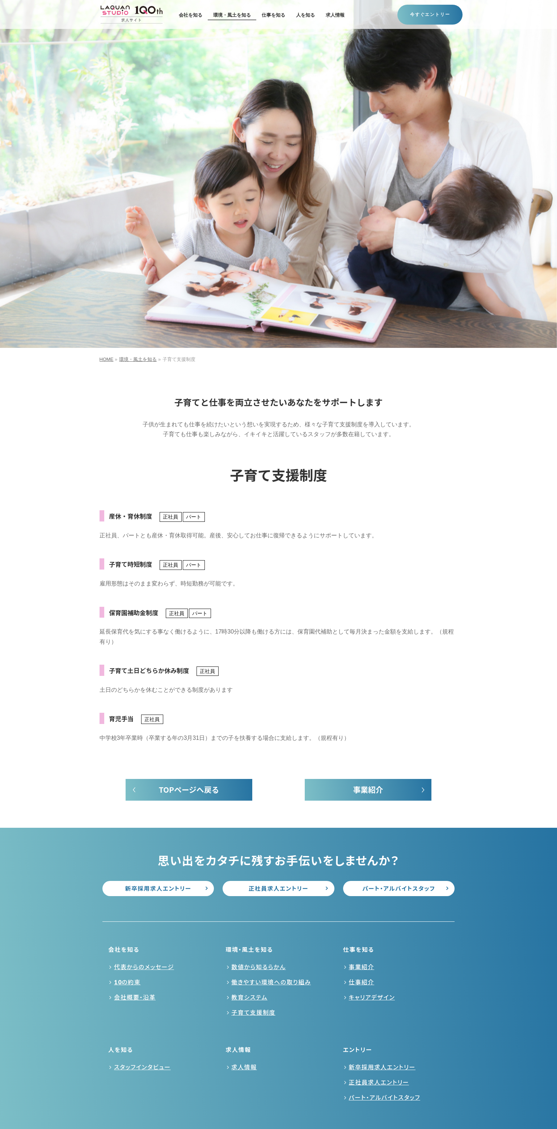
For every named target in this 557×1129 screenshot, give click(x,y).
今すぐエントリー (430, 14)
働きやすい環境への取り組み (271, 982)
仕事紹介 (361, 982)
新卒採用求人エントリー (158, 888)
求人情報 (244, 1067)
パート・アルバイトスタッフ (399, 888)
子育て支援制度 (253, 1012)
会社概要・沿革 (135, 997)
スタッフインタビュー (142, 1067)
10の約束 (127, 982)
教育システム (249, 997)
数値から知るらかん (258, 966)
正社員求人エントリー (278, 888)
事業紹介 (368, 789)
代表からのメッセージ (144, 966)
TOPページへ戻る (189, 789)
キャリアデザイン (372, 997)
